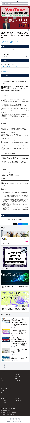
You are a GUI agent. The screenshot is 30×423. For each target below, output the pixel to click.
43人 (27, 241)
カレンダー (17, 374)
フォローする (25, 238)
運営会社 (2, 392)
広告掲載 (2, 390)
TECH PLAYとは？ (4, 398)
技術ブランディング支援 (5, 388)
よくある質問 (3, 400)
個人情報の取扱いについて (6, 410)
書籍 (16, 378)
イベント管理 (3, 402)
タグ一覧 (2, 382)
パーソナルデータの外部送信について (8, 414)
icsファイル (14, 66)
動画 (2, 378)
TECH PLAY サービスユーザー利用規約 (8, 408)
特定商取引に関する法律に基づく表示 (8, 412)
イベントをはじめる (19, 400)
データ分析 (11, 41)
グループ (2, 380)
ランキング (17, 380)
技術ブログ (17, 376)
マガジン (2, 376)
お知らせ (17, 398)
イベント (4, 366)
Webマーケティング (6, 42)
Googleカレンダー (7, 66)
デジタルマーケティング (18, 41)
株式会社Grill (5, 71)
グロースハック (5, 41)
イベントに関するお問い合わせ (15, 219)
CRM (11, 42)
